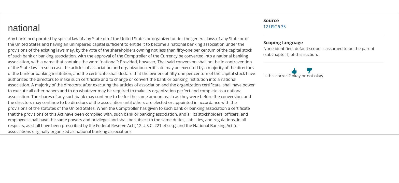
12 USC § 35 (274, 26)
